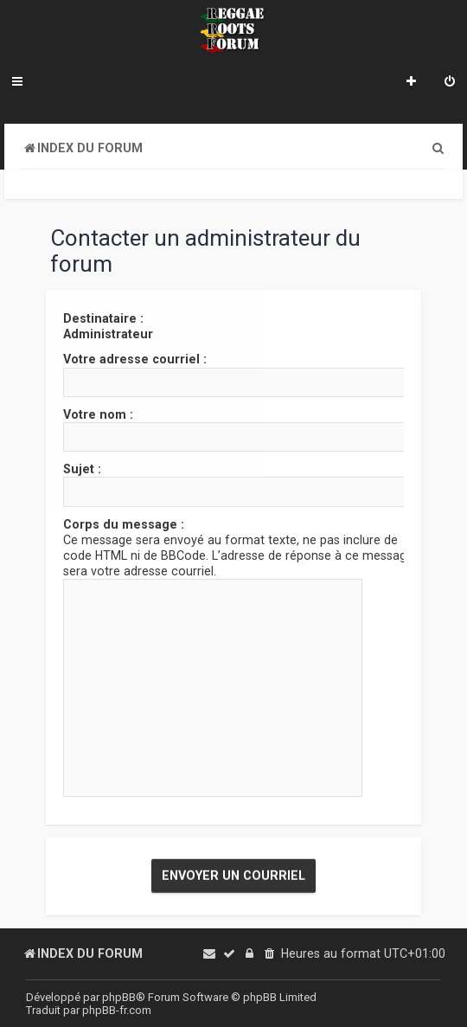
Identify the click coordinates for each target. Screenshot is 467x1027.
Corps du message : (123, 523)
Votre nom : (98, 414)
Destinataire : (103, 318)
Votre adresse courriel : (135, 359)
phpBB (119, 997)
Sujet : (82, 469)
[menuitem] (449, 83)
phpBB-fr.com (116, 1010)
